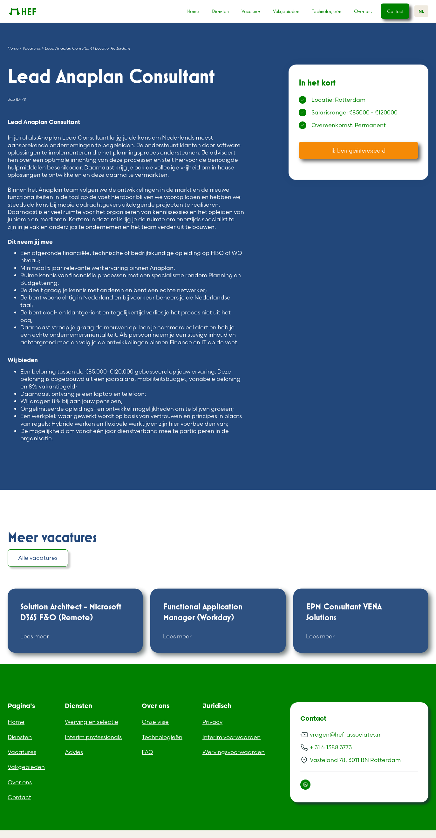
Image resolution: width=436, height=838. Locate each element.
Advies (74, 752)
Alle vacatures (38, 557)
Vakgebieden (286, 11)
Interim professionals (93, 737)
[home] (32, 11)
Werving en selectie (91, 721)
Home (193, 11)
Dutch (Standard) (24, 834)
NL (421, 11)
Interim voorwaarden (231, 737)
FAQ (147, 752)
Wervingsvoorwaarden (233, 752)
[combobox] (421, 11)
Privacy (212, 721)
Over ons (363, 11)
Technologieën (326, 11)
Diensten (220, 11)
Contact (395, 11)
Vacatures (251, 11)
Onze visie (155, 721)
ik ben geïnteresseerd (358, 150)
